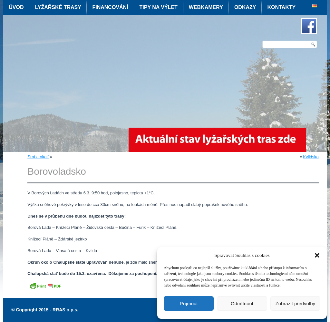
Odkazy (245, 7)
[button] (317, 255)
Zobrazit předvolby (295, 303)
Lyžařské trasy (58, 7)
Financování (110, 7)
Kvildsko (310, 156)
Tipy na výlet (159, 7)
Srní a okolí (38, 156)
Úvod (16, 7)
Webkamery (206, 7)
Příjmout (189, 303)
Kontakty (281, 7)
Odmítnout (242, 303)
